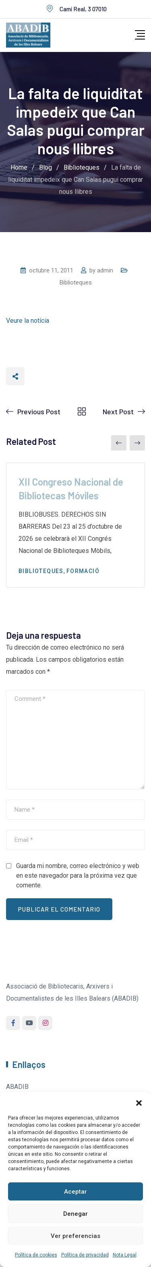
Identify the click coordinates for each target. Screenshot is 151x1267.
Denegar (75, 1213)
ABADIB (17, 1086)
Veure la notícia (27, 320)
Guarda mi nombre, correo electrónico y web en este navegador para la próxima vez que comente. (77, 875)
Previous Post (38, 411)
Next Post (118, 411)
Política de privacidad (85, 1255)
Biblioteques (76, 282)
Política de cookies (36, 1255)
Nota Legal (125, 1255)
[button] (139, 1102)
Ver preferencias (75, 1236)
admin (105, 270)
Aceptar (75, 1191)
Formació (82, 571)
